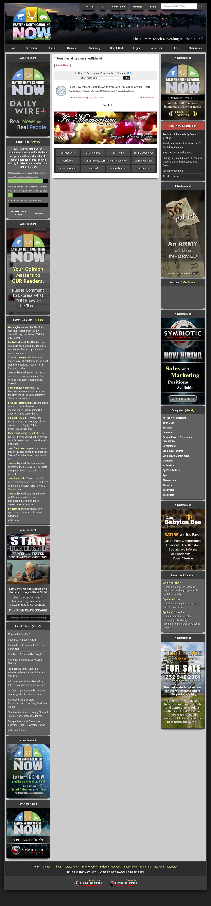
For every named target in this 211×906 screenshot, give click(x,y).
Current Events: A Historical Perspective (105, 160)
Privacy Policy (89, 866)
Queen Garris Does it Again (22, 639)
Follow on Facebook (110, 866)
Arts (176, 48)
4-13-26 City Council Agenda (177, 152)
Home (13, 48)
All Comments (15, 520)
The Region (169, 489)
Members (137, 6)
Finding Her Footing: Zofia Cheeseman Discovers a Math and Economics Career (182, 161)
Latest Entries (143, 168)
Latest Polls (93, 168)
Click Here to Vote (18, 211)
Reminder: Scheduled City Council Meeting (25, 661)
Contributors (118, 6)
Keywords (172, 866)
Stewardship (195, 48)
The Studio (168, 494)
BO (102, 6)
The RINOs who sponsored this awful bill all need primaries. (25, 512)
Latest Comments (67, 168)
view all (35, 141)
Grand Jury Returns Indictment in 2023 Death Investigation (183, 145)
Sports (166, 475)
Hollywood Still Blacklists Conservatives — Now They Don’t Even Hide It (28, 703)
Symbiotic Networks (173, 612)
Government (31, 48)
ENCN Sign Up (93, 152)
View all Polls (38, 213)
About (58, 866)
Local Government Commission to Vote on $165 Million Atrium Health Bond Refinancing (110, 88)
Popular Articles (171, 599)
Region (136, 48)
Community (94, 48)
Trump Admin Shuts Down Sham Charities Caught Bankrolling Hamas (26, 723)
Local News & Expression (176, 455)
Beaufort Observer (143, 152)
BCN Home (118, 152)
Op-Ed (52, 48)
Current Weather (143, 160)
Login (153, 6)
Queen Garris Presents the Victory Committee (26, 647)
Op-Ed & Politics (171, 470)
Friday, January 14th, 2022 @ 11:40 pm (90, 98)
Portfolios (68, 160)
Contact (47, 866)
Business (72, 48)
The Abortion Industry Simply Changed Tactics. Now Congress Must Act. (28, 714)
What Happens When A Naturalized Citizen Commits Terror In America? (26, 683)
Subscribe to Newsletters (137, 866)
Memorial (168, 460)
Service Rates (71, 866)
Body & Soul (116, 48)
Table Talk (88, 6)
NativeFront (157, 48)
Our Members (68, 152)
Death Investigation (173, 170)
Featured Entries (118, 168)
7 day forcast (188, 282)
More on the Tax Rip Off (20, 634)
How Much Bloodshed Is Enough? (25, 654)
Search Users (62, 65)
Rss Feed (159, 866)
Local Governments (173, 450)
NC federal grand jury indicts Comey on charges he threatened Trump (26, 692)
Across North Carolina (174, 417)
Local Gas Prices (172, 582)
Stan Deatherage (148, 97)
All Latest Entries (17, 730)
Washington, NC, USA (183, 297)
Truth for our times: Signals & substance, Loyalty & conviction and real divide (26, 672)
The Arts (167, 485)
